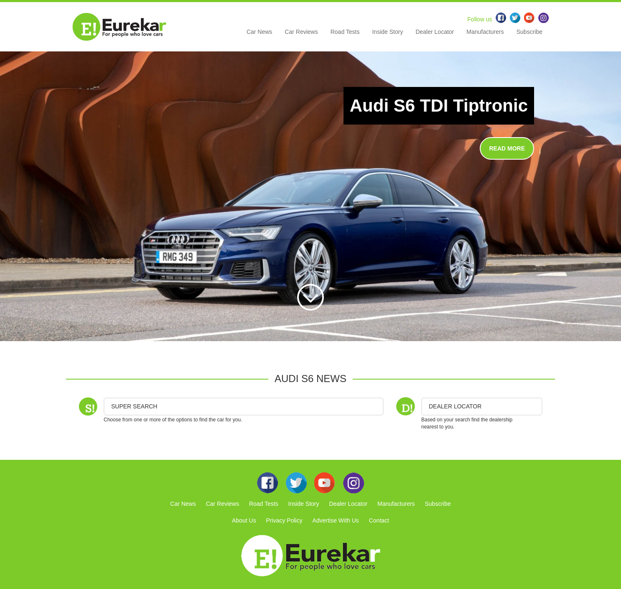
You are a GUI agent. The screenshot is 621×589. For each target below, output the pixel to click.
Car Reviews (301, 31)
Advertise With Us (336, 520)
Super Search (134, 406)
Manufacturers (485, 31)
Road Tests (345, 31)
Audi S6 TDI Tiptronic (439, 105)
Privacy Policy (284, 520)
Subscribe (529, 31)
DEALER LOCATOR (455, 406)
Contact (379, 520)
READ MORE (507, 148)
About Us (244, 520)
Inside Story (387, 31)
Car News (259, 31)
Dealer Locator (434, 31)
